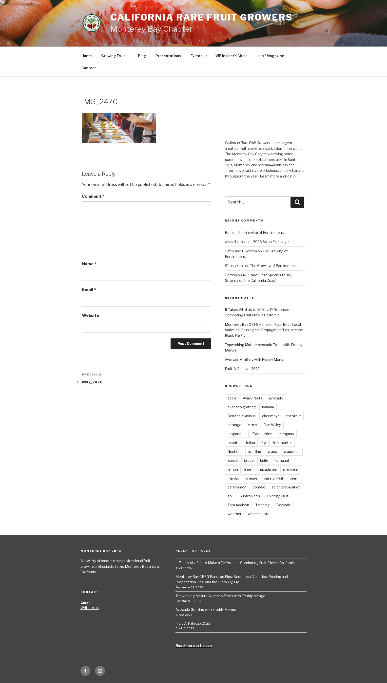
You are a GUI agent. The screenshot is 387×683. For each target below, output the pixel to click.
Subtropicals (250, 496)
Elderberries (262, 434)
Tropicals (283, 505)
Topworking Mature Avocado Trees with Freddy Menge (220, 596)
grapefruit (292, 451)
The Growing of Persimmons (260, 232)
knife (264, 460)
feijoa (250, 443)
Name (89, 264)
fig (263, 443)
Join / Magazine (270, 56)
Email (89, 289)
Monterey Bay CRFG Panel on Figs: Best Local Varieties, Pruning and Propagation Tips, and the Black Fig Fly (264, 330)
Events (199, 56)
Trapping (262, 505)
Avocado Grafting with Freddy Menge (255, 359)
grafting (254, 451)
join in (291, 176)
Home (86, 56)
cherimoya (270, 416)
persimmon (237, 487)
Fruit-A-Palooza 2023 (242, 369)
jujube (249, 460)
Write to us (89, 608)
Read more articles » (193, 645)
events (233, 443)
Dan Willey (272, 425)
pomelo (259, 487)
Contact (88, 68)
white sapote (259, 514)
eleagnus (286, 434)
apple (232, 398)
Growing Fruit (115, 56)
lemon (233, 469)
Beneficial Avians (242, 416)
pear (293, 478)
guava (233, 460)
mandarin (290, 469)
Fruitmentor (282, 443)
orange (251, 478)
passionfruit (273, 478)
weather (234, 514)
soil (230, 496)
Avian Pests (252, 398)
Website (90, 315)
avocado (276, 398)
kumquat (282, 460)
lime (247, 469)
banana (268, 407)
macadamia (267, 469)
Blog (142, 56)
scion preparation (286, 487)
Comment (93, 196)
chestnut (293, 416)
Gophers (235, 451)
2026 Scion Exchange (271, 242)
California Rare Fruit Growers (201, 17)
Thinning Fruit (278, 496)
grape (272, 451)
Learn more (269, 176)
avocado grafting (242, 407)
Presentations (168, 56)
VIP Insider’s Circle (231, 56)
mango (233, 478)
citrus (252, 425)
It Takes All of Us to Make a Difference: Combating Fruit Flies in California (235, 563)
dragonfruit (237, 434)
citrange (234, 425)
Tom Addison (238, 505)
